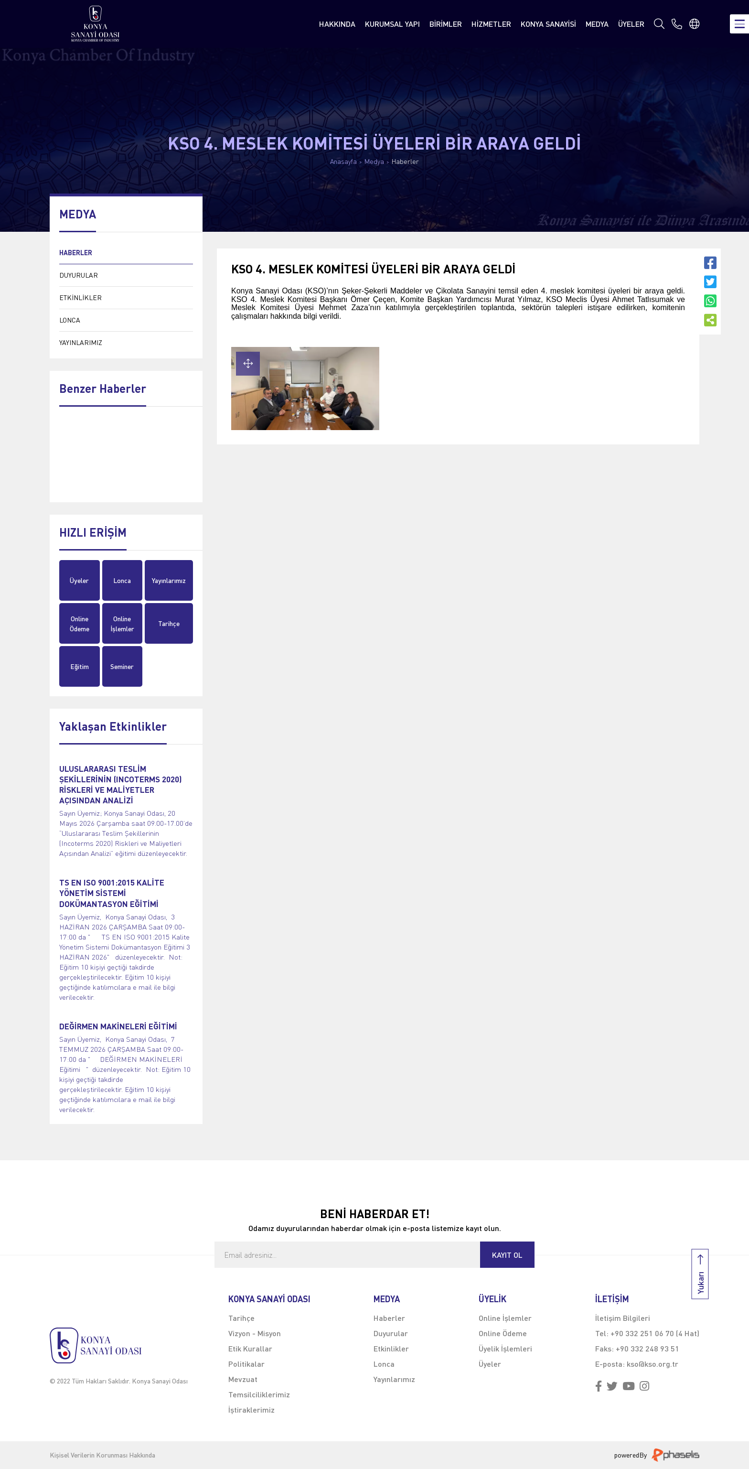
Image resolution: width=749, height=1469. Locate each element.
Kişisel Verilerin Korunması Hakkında (102, 1455)
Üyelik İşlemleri (505, 1348)
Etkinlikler (391, 1348)
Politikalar (246, 1363)
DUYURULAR (78, 275)
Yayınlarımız (169, 580)
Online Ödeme (79, 624)
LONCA (69, 320)
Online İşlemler (122, 624)
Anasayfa (343, 161)
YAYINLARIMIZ (80, 342)
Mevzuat (242, 1378)
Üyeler (79, 580)
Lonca (122, 580)
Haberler (405, 161)
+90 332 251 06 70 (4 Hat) (654, 1333)
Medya (374, 161)
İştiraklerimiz (251, 1409)
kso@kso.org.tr (652, 1363)
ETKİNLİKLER (80, 297)
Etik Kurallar (250, 1348)
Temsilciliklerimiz (259, 1394)
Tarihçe (169, 623)
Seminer (122, 666)
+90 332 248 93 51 (647, 1348)
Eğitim (79, 666)
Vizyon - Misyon (254, 1333)
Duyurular (391, 1333)
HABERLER (75, 252)
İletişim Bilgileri (622, 1317)
